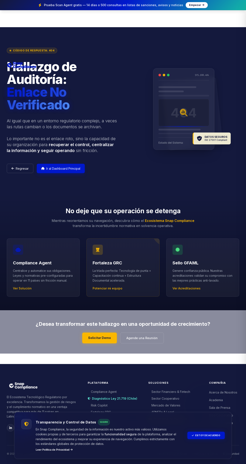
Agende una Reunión (144, 346)
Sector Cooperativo (164, 397)
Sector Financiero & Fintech (169, 390)
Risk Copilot (98, 404)
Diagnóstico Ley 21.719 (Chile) (112, 397)
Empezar (196, 5)
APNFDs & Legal (161, 411)
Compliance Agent (102, 390)
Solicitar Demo (97, 346)
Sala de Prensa (219, 406)
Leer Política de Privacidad (54, 449)
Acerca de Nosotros (223, 391)
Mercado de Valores (164, 404)
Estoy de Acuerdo (204, 435)
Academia (216, 399)
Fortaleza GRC (99, 411)
